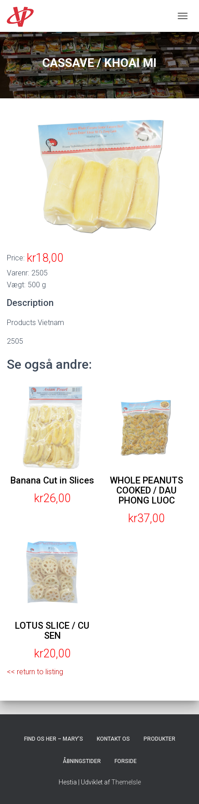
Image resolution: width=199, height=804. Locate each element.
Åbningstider (82, 761)
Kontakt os (113, 739)
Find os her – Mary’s (53, 739)
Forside (125, 761)
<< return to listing (35, 671)
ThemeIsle (126, 782)
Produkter (159, 739)
